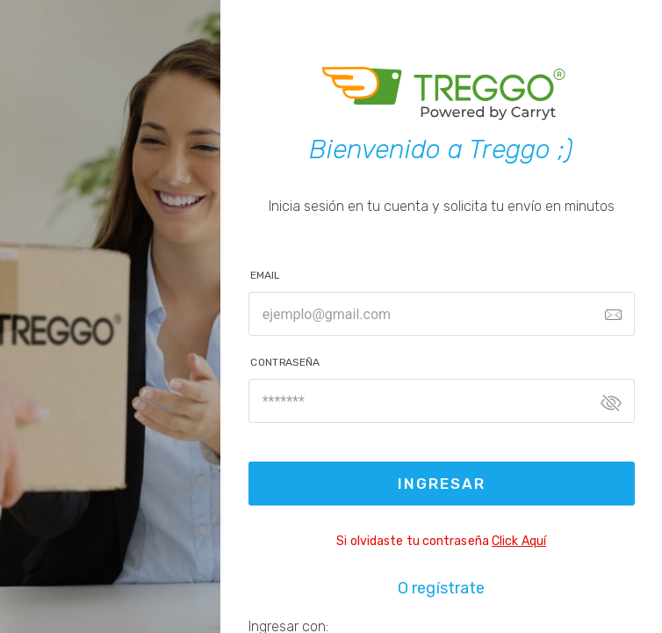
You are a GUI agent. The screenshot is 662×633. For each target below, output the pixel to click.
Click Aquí (519, 541)
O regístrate (441, 588)
